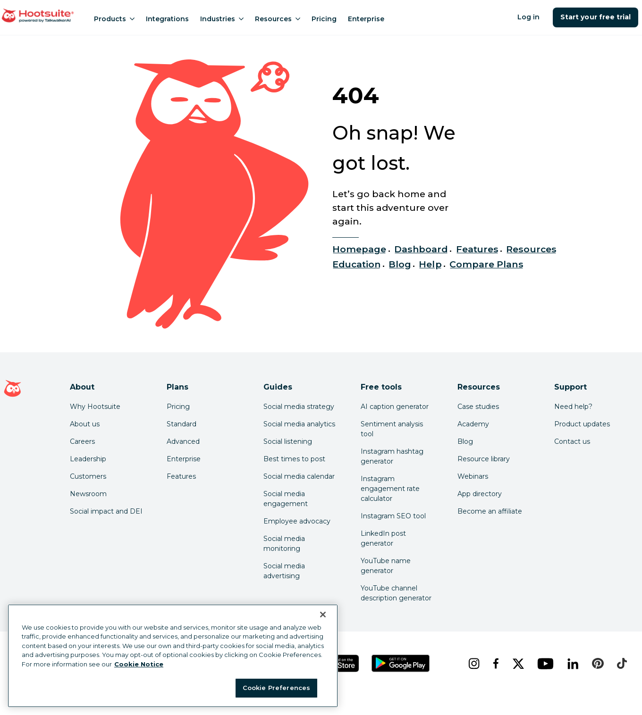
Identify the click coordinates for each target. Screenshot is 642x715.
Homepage (359, 249)
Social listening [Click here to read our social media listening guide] (287, 441)
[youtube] (545, 663)
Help (430, 264)
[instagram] (473, 663)
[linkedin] (572, 663)
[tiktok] (621, 663)
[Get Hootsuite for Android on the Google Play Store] (401, 663)
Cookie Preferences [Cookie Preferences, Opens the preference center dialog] (276, 687)
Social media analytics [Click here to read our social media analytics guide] (299, 424)
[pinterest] (596, 663)
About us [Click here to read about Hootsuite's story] (85, 424)
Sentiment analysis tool (392, 429)
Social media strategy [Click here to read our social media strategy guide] (298, 406)
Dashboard (421, 249)
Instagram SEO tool (393, 516)
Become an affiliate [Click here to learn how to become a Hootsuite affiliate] (489, 511)
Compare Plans (486, 264)
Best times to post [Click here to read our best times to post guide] (294, 459)
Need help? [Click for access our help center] (573, 406)
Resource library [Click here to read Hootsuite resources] (483, 459)
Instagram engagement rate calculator (390, 488)
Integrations (167, 19)
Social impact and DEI (106, 511)
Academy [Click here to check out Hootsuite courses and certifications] (473, 424)
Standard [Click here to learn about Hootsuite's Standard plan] (181, 424)
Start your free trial (595, 17)
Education (356, 264)
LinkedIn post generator (383, 538)
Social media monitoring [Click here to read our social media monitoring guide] (284, 543)
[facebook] (495, 663)
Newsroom (88, 494)
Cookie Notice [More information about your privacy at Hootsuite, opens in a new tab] (138, 664)
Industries (222, 19)
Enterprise (366, 19)
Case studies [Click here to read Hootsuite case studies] (478, 406)
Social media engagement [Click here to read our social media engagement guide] (285, 499)
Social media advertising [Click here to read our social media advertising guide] (284, 571)
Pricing (324, 19)
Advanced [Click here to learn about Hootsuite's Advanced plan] (183, 441)
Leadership (88, 459)
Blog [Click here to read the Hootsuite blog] (465, 441)
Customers (88, 476)
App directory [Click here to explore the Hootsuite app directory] (479, 494)
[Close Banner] (323, 614)
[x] (517, 663)
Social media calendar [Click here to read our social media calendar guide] (299, 476)
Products (114, 19)
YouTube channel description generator (396, 593)
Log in (528, 17)
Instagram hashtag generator (392, 456)
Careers (82, 441)
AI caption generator (395, 406)
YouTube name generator (386, 566)
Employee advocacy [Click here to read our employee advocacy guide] (296, 521)
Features (477, 249)
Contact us (572, 441)
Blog (400, 264)
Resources (277, 19)
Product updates (582, 424)
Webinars (472, 476)
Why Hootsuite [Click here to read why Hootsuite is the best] (95, 406)
